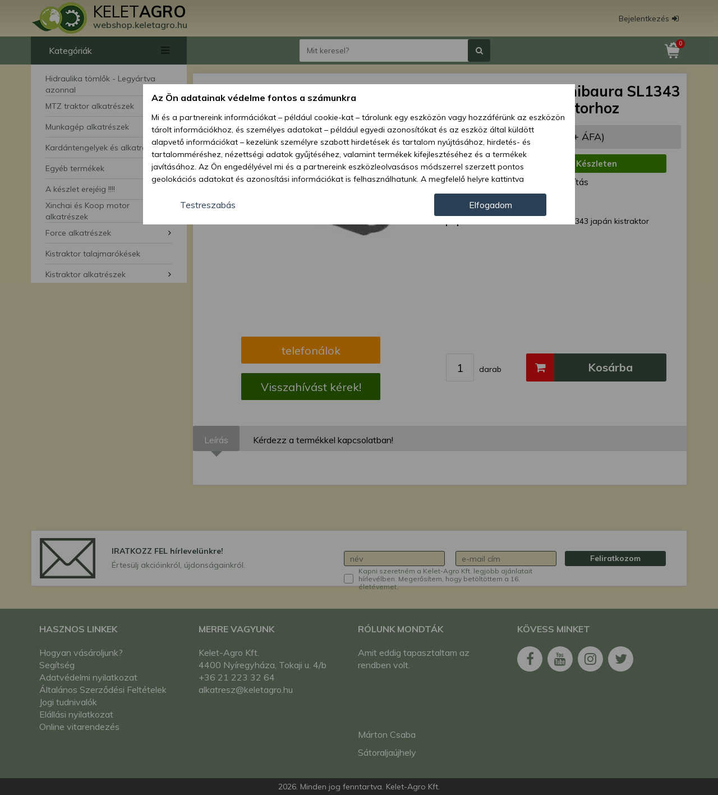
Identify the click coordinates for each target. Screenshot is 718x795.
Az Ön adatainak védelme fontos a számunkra (253, 98)
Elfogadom (490, 204)
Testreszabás (208, 204)
